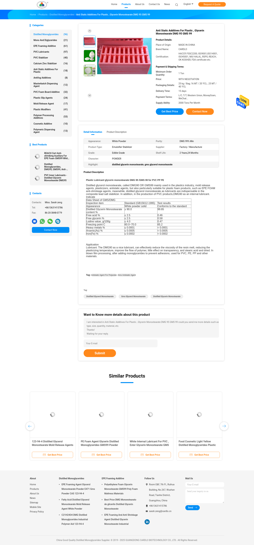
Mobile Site (35, 507)
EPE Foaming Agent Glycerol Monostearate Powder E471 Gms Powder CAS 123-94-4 (78, 489)
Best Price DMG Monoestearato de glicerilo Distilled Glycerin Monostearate (120, 504)
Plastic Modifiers (51, 109)
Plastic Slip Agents (51, 97)
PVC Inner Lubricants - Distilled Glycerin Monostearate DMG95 (55, 178)
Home (33, 484)
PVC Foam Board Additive (51, 92)
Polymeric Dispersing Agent (51, 130)
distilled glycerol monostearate (100, 296)
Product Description (117, 132)
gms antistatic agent (127, 275)
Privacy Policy (37, 511)
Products (34, 489)
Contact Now (50, 230)
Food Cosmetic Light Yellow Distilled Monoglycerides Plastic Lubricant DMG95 (197, 445)
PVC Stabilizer (51, 57)
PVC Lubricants (51, 51)
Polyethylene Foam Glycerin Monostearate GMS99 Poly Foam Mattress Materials (121, 489)
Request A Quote (212, 4)
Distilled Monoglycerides (51, 34)
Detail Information (93, 132)
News (32, 498)
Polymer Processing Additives (51, 116)
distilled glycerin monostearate (166, 296)
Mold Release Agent (51, 103)
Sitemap (34, 502)
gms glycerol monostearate (133, 296)
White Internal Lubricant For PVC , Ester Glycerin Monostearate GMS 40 (149, 445)
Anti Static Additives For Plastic (51, 70)
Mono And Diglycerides (51, 40)
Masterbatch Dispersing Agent (51, 84)
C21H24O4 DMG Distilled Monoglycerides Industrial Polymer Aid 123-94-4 (75, 519)
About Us (34, 493)
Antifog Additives (51, 77)
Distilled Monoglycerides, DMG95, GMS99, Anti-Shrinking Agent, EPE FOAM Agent (55, 167)
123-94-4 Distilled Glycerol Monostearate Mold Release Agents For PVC (52, 445)
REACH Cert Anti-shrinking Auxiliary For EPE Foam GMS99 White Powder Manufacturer (56, 156)
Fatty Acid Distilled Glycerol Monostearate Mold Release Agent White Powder (76, 504)
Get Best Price (170, 111)
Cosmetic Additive (51, 123)
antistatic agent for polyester (104, 275)
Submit (100, 353)
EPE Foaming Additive (51, 46)
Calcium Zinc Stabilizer (51, 63)
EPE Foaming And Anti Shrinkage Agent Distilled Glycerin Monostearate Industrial (121, 519)
